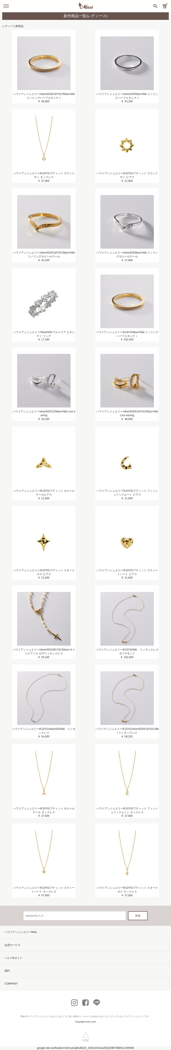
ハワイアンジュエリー (39, 1016)
